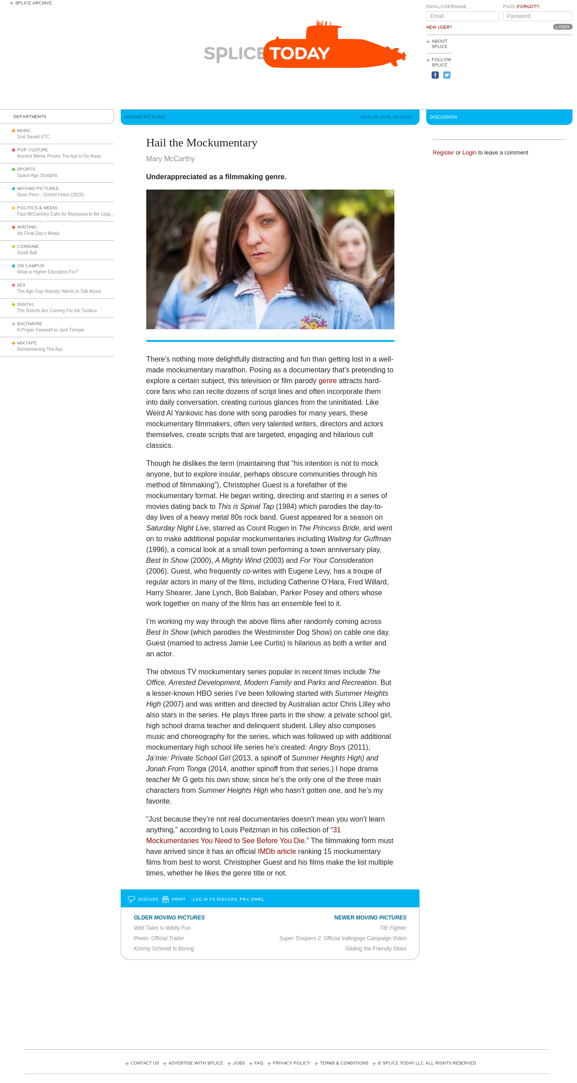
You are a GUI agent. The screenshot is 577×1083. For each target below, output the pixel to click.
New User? (439, 27)
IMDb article (277, 851)
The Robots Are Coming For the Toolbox (57, 310)
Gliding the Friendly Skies (376, 949)
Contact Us (145, 1063)
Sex (21, 285)
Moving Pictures (37, 188)
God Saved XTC (33, 136)
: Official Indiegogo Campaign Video (343, 938)
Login (469, 152)
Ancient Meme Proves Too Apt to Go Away (59, 156)
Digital (26, 304)
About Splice (439, 44)
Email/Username (446, 6)
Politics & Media (37, 208)
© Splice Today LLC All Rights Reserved (427, 1063)
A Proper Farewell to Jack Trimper (51, 329)
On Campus (30, 266)
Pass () (521, 6)
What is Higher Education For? (47, 272)
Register (443, 152)
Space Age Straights (37, 175)
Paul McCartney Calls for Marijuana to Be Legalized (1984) (75, 214)
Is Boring (164, 949)
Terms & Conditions (344, 1063)
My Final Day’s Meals (38, 233)
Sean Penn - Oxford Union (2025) (50, 194)
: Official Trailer (159, 938)
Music (24, 130)
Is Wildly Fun (162, 928)
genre (328, 381)
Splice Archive (33, 3)
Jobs (239, 1063)
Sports (26, 169)
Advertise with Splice (195, 1063)
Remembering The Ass (40, 349)
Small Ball (27, 252)
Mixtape (27, 343)
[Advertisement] (532, 72)
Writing (26, 227)
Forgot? (527, 6)
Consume (28, 246)
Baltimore (29, 324)
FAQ (258, 1063)
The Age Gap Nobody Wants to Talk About (59, 291)
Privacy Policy (291, 1063)
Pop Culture (32, 150)
